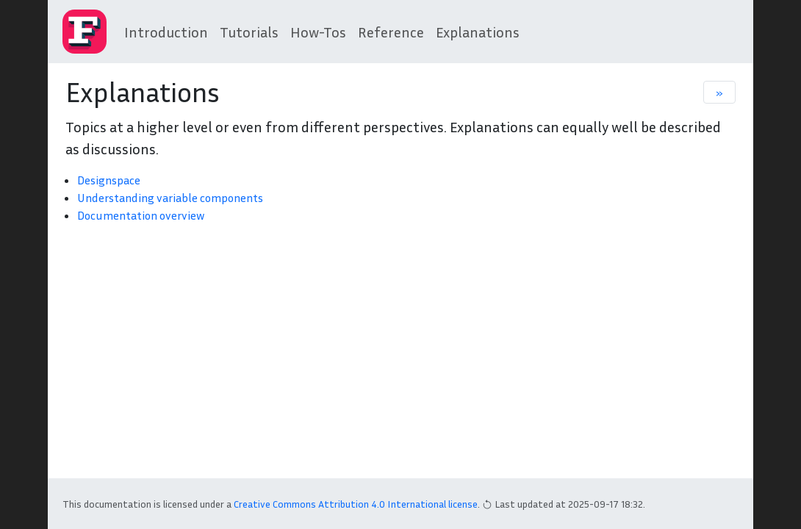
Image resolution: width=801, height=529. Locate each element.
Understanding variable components (170, 197)
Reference (391, 31)
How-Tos (318, 31)
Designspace (108, 180)
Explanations (478, 31)
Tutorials (249, 31)
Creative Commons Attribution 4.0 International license (356, 503)
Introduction (166, 31)
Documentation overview (140, 215)
